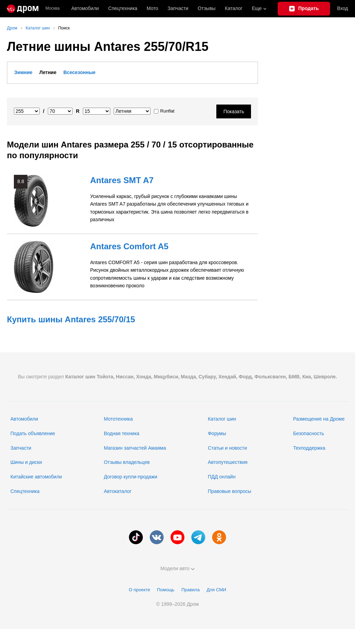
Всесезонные (79, 72)
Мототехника (118, 419)
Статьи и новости (227, 448)
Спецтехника (25, 491)
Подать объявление (32, 433)
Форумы (217, 433)
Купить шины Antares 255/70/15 (71, 319)
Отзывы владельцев (126, 462)
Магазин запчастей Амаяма (135, 448)
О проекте (139, 589)
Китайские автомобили (36, 476)
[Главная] (22, 8)
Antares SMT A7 (122, 180)
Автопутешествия (227, 462)
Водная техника (121, 433)
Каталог (234, 8)
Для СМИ (216, 589)
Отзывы (206, 8)
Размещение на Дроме (319, 419)
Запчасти (177, 8)
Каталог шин (222, 419)
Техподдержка (309, 448)
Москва (52, 8)
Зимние (23, 72)
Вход (342, 8)
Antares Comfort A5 (129, 246)
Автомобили (85, 8)
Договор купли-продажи (130, 476)
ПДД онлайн (221, 476)
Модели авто (178, 568)
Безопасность (308, 433)
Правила (190, 589)
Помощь (165, 589)
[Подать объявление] (304, 9)
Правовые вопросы (229, 491)
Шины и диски (26, 462)
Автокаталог (117, 491)
